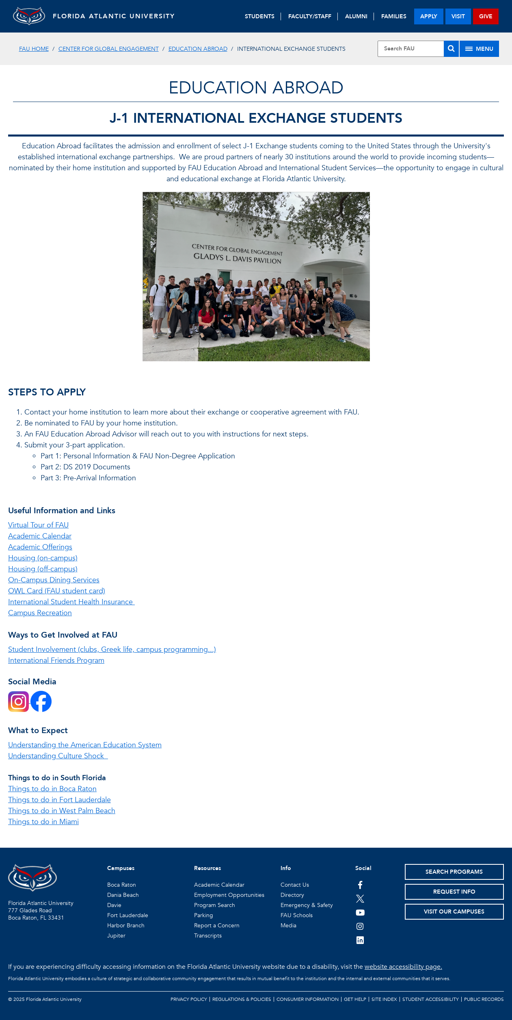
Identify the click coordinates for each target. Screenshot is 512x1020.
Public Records (484, 999)
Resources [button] (207, 868)
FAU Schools (297, 915)
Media (288, 925)
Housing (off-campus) (43, 569)
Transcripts (208, 936)
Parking (203, 915)
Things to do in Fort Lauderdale (59, 800)
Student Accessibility (430, 999)
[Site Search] (418, 49)
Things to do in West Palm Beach (61, 811)
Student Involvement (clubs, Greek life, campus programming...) (112, 650)
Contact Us (295, 885)
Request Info (454, 892)
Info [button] (286, 868)
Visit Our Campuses (454, 912)
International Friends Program (56, 660)
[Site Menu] (479, 49)
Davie (114, 905)
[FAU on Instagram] (360, 926)
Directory (292, 895)
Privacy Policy (189, 999)
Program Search (214, 905)
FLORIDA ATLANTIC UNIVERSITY (115, 16)
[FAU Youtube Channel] (360, 912)
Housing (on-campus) (43, 558)
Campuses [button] (120, 868)
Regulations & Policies (241, 999)
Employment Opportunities (229, 895)
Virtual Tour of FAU (38, 525)
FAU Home (34, 49)
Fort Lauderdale (127, 915)
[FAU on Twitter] (360, 898)
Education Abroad (198, 49)
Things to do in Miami (43, 822)
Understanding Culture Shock (58, 756)
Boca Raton (121, 885)
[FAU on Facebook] (360, 885)
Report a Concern (217, 925)
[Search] (451, 49)
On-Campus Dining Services (53, 580)
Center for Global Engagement (108, 49)
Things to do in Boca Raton (52, 789)
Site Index (384, 999)
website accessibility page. (403, 966)
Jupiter (116, 936)
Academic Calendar (39, 536)
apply (428, 16)
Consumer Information (308, 999)
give (486, 16)
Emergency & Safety (307, 905)
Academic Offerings (40, 547)
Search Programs (454, 872)
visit (458, 16)
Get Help (355, 999)
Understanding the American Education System (85, 745)
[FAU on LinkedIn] (360, 940)
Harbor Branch (126, 925)
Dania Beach (123, 895)
